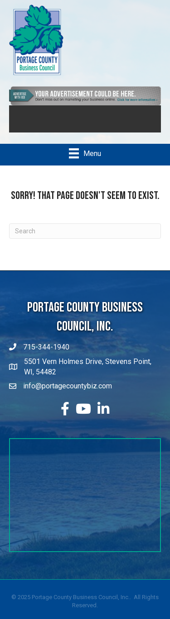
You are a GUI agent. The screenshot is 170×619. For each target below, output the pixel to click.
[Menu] (85, 153)
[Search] (85, 231)
